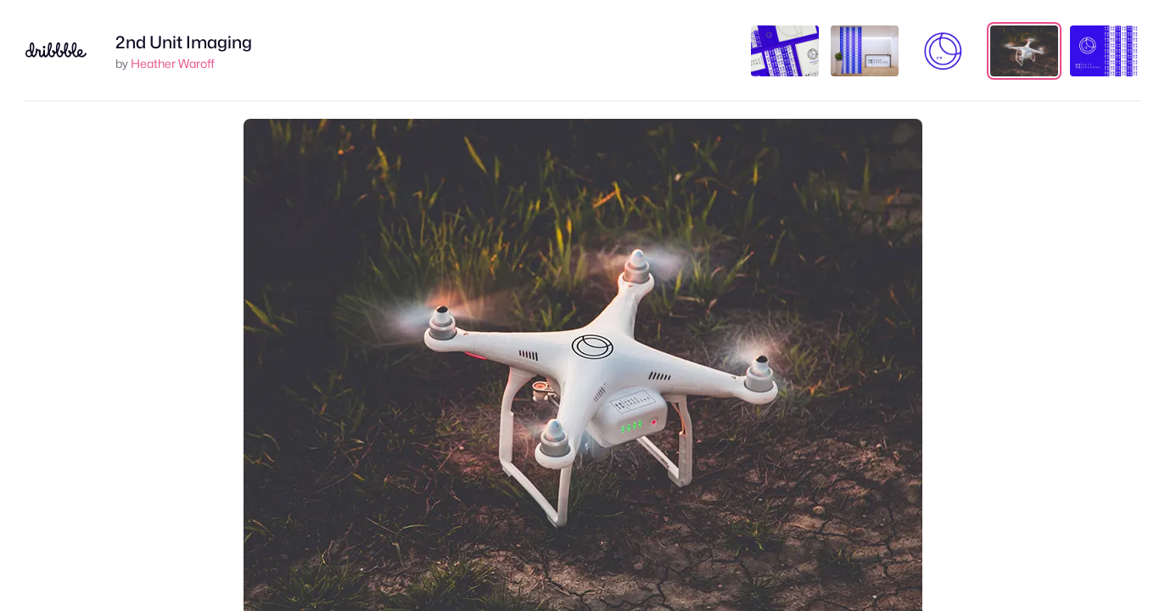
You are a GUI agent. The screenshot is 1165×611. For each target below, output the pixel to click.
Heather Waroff (173, 63)
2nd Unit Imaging (183, 42)
